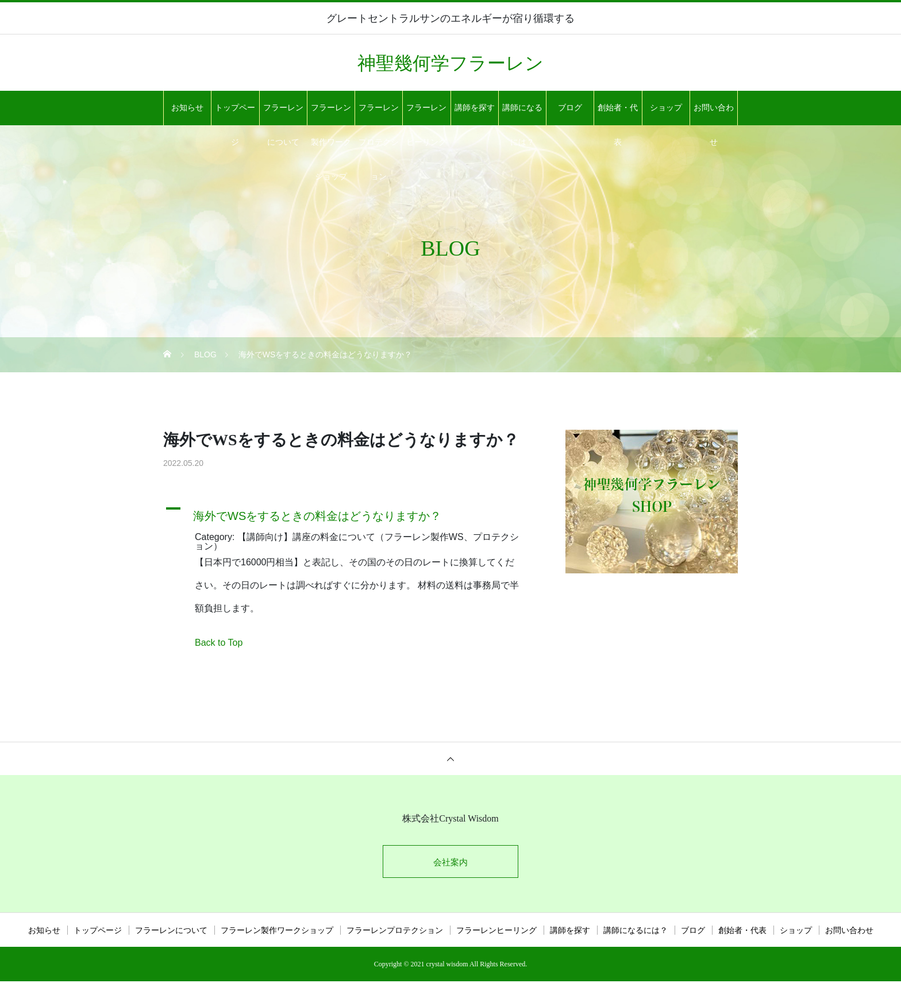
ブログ (570, 107)
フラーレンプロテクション (379, 114)
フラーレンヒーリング (426, 114)
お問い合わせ (714, 114)
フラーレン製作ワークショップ (331, 114)
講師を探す (475, 107)
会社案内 (450, 863)
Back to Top (218, 642)
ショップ (666, 107)
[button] (350, 513)
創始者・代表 (618, 114)
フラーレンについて (283, 114)
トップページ (235, 114)
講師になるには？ (522, 114)
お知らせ (187, 107)
